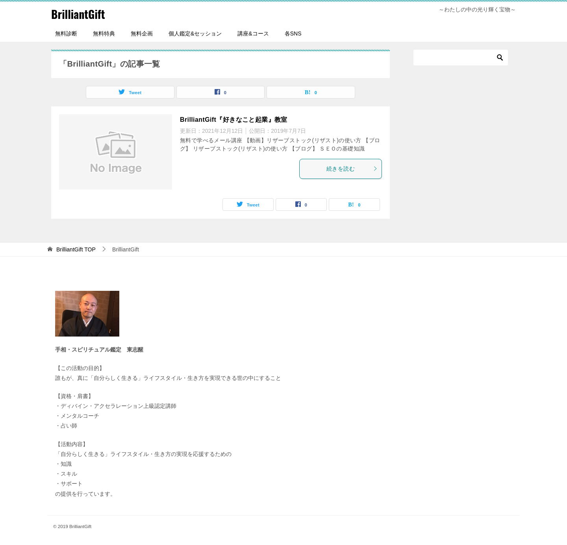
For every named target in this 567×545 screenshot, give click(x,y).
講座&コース (253, 33)
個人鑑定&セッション (195, 33)
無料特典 (104, 33)
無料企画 (142, 33)
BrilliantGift (80, 13)
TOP (76, 249)
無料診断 (66, 33)
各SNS (293, 33)
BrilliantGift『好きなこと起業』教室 (233, 119)
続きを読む (352, 169)
